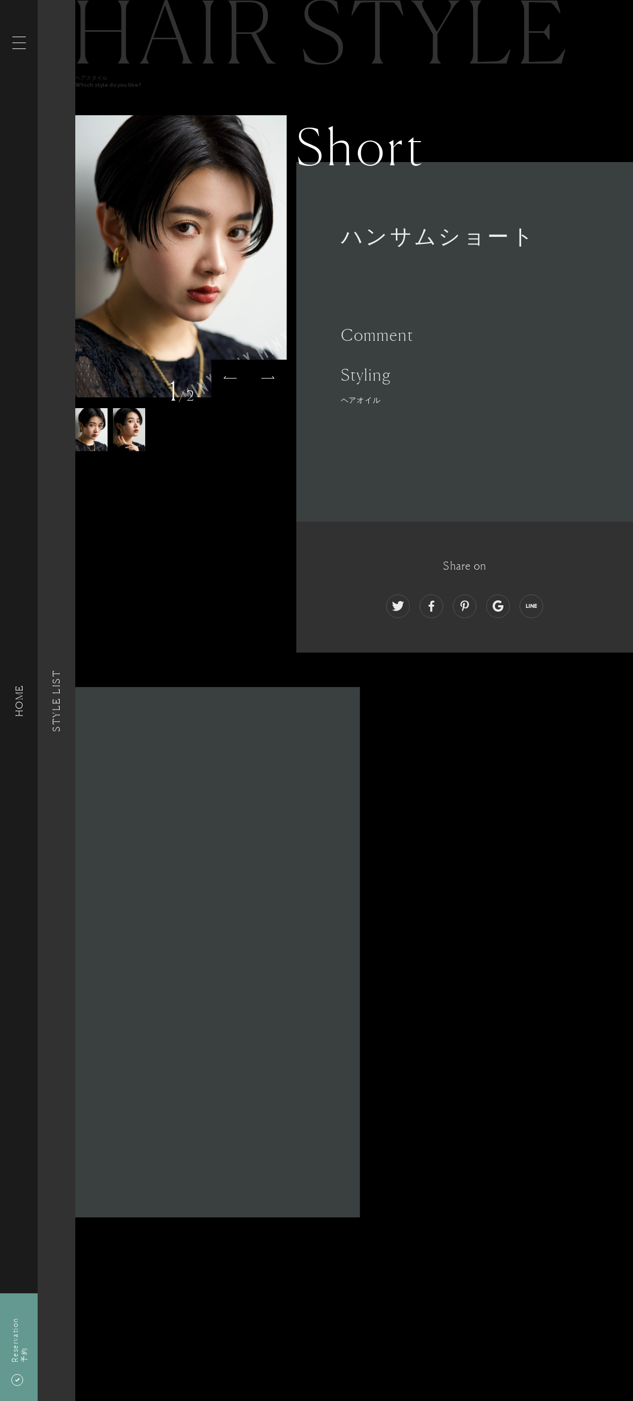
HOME (19, 700)
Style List (56, 700)
